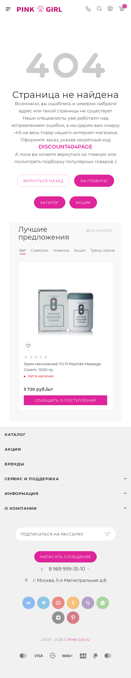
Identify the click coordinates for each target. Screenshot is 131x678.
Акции (13, 449)
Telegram (43, 603)
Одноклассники (73, 603)
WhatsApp (102, 603)
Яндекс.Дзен (58, 617)
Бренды (14, 464)
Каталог (15, 434)
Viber (88, 603)
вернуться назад (43, 181)
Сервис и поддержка (32, 478)
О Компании (21, 508)
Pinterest (73, 617)
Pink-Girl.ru (79, 639)
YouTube (58, 603)
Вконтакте (28, 603)
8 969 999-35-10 (67, 569)
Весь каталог (99, 231)
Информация (22, 493)
